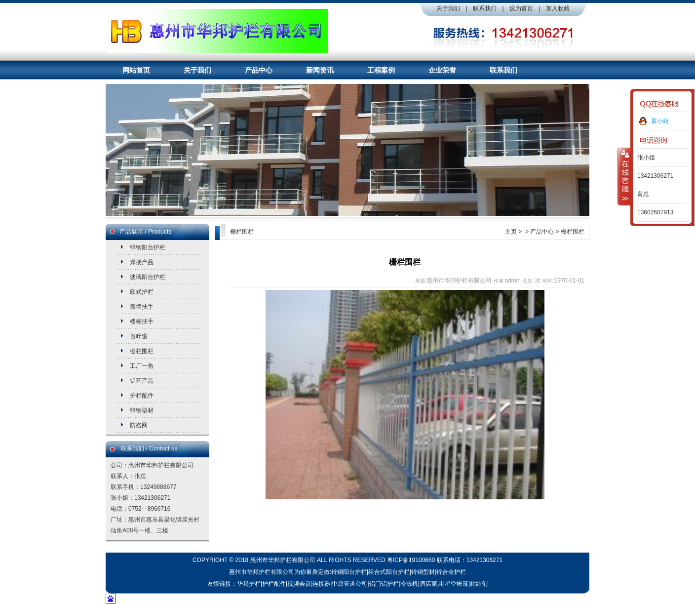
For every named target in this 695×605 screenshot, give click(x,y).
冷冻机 (409, 583)
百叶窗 (139, 336)
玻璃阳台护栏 (147, 277)
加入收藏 (558, 8)
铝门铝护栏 (384, 583)
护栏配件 (142, 395)
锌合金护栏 (451, 571)
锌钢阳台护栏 (147, 247)
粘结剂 (479, 583)
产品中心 (258, 70)
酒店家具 (431, 583)
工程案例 (381, 70)
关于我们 (448, 8)
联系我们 (485, 8)
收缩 (624, 176)
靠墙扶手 (142, 306)
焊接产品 (142, 262)
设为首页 (521, 8)
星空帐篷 (456, 583)
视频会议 (299, 583)
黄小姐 (660, 121)
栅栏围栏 (142, 351)
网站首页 (136, 70)
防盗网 (139, 425)
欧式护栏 (142, 291)
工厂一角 (142, 366)
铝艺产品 (142, 380)
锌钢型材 (142, 410)
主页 (511, 231)
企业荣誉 (442, 70)
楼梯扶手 (142, 321)
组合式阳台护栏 (389, 571)
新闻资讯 (320, 70)
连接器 (321, 583)
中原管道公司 (349, 583)
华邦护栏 (249, 583)
